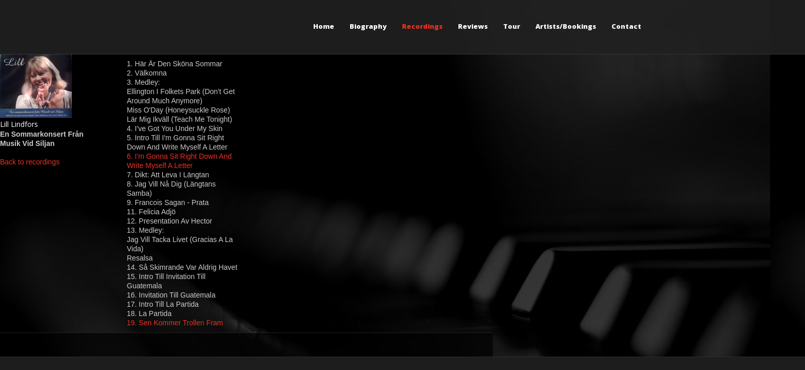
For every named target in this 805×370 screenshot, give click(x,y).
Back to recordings (30, 162)
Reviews (473, 26)
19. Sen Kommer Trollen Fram (175, 323)
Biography (368, 26)
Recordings (422, 26)
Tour (511, 26)
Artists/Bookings (565, 26)
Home (323, 26)
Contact (626, 26)
